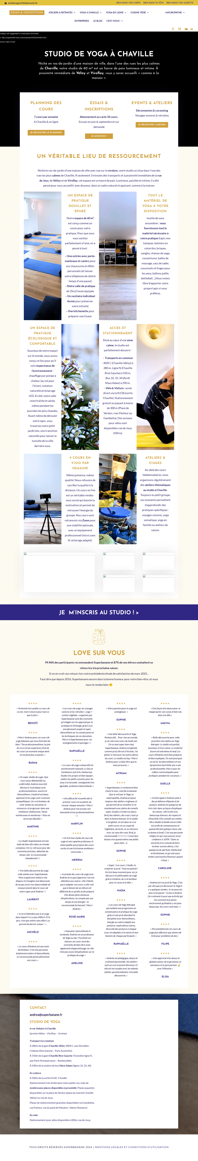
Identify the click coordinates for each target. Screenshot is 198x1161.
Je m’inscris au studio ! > (99, 613)
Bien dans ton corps (128, 3)
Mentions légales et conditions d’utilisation (132, 1147)
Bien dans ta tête (153, 3)
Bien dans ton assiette (179, 3)
